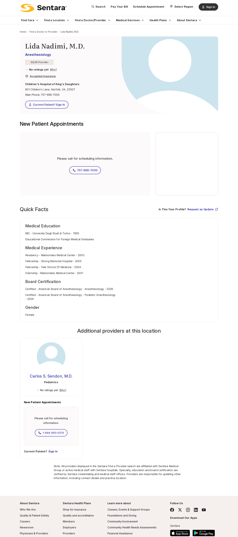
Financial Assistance (120, 533)
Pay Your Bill (119, 6)
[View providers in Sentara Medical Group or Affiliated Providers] (53, 70)
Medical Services (128, 20)
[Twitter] (180, 510)
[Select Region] (181, 6)
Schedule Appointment (148, 6)
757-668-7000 (50, 94)
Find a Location (54, 20)
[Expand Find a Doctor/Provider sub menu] (109, 20)
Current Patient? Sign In (46, 104)
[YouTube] (204, 509)
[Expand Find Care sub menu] (37, 20)
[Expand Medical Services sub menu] (142, 20)
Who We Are (28, 509)
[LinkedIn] (196, 510)
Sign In (53, 451)
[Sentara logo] (43, 8)
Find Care (27, 20)
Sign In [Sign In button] (208, 7)
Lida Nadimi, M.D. (70, 31)
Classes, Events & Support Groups (128, 509)
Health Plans (158, 20)
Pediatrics (51, 382)
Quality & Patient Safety (34, 515)
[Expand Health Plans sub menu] (170, 20)
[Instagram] (188, 510)
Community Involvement (122, 521)
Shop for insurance (74, 509)
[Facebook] (172, 510)
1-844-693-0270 (51, 433)
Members (69, 521)
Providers (69, 533)
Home (23, 31)
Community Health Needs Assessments (131, 527)
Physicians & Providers (34, 533)
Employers (69, 527)
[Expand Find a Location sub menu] (68, 20)
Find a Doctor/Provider (90, 20)
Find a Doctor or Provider (43, 31)
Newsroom (27, 527)
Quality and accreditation (78, 515)
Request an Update (202, 209)
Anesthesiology (38, 55)
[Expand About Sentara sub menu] (200, 20)
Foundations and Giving (121, 515)
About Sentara (187, 20)
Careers (25, 521)
